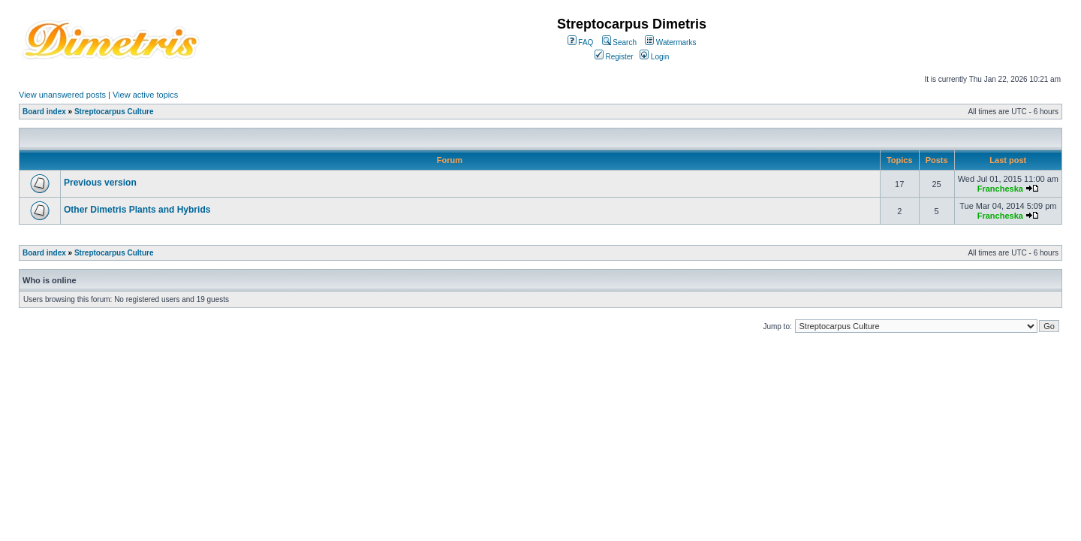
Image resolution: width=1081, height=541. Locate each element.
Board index (44, 111)
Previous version (100, 182)
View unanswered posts (62, 94)
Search (619, 42)
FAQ (581, 42)
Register (614, 57)
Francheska (1000, 188)
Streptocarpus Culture (114, 111)
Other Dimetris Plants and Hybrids (137, 209)
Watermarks (670, 42)
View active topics (145, 94)
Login (654, 57)
